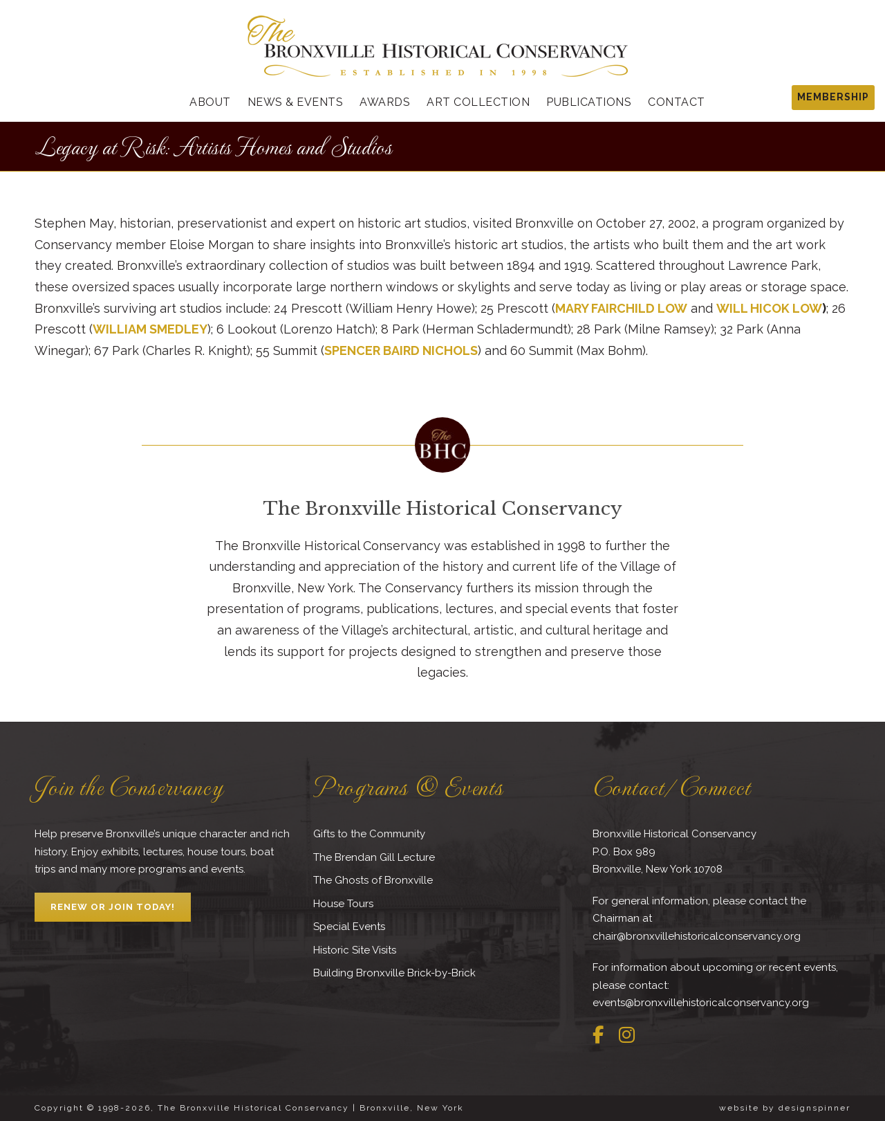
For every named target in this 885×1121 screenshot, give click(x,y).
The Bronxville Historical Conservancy (442, 509)
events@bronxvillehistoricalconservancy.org (701, 1002)
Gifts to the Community (369, 834)
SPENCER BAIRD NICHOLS (401, 350)
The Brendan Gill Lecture (374, 857)
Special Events (349, 926)
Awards (385, 102)
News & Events (296, 102)
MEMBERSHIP (833, 96)
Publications (588, 102)
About (210, 102)
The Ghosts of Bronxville (373, 880)
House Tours (343, 903)
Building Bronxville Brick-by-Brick (394, 973)
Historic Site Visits (354, 950)
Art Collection (478, 102)
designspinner (814, 1108)
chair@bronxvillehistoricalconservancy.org (697, 936)
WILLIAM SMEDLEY (150, 329)
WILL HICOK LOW (769, 308)
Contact (676, 102)
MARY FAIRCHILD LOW (621, 308)
